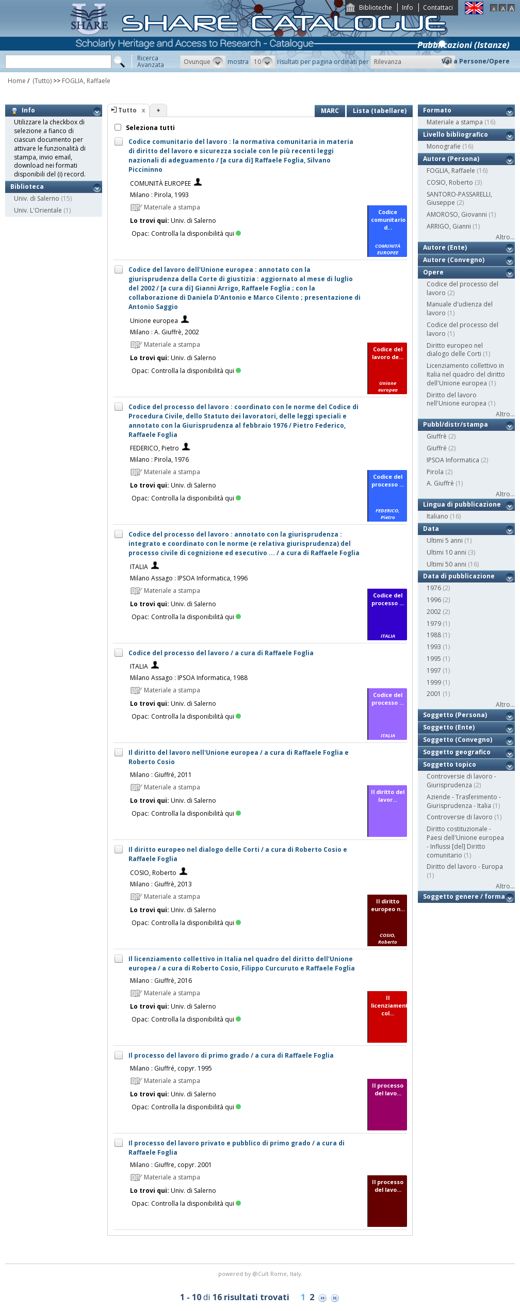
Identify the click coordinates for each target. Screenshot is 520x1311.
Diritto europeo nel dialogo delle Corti (455, 350)
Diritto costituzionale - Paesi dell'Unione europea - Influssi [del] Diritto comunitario (465, 841)
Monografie (444, 146)
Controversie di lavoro (460, 817)
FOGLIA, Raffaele (86, 80)
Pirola (435, 471)
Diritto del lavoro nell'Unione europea (456, 399)
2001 (434, 693)
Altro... (505, 237)
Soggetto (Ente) (449, 727)
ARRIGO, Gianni (449, 226)
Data (431, 528)
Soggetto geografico (457, 752)
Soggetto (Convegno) (457, 739)
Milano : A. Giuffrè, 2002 (164, 332)
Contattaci (438, 7)
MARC (330, 110)
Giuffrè (437, 436)
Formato (437, 110)
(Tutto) (41, 80)
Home (17, 80)
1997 (434, 670)
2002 (434, 611)
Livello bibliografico (455, 134)
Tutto (127, 110)
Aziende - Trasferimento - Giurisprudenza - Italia (464, 801)
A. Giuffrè (440, 483)
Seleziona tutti (149, 127)
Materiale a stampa (455, 122)
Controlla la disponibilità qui (196, 233)
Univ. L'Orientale (38, 210)
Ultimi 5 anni (445, 540)
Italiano (437, 516)
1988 (434, 634)
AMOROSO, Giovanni (457, 214)
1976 (434, 588)
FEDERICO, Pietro (154, 448)
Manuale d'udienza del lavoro (460, 308)
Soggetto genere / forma (464, 896)
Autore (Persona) (451, 158)
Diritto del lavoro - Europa (465, 866)
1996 (434, 599)
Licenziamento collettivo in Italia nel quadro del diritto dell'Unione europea (466, 374)
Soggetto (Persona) (455, 714)
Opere (433, 272)
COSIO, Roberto (153, 872)
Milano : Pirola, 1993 (159, 194)
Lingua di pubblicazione (462, 504)
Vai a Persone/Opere (476, 61)
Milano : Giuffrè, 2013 (161, 884)
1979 (434, 623)
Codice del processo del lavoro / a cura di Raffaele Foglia (221, 653)
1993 (434, 646)
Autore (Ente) (445, 247)
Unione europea (154, 320)
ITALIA (139, 566)
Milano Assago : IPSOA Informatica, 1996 (189, 578)
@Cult (261, 1273)
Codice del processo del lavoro (462, 288)
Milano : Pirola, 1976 (159, 459)
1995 (434, 658)
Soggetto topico (449, 764)
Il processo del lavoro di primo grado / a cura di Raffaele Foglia (231, 1055)
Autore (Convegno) (453, 259)
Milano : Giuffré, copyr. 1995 (171, 1068)
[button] (203, 62)
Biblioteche (375, 7)
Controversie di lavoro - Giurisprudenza (461, 780)
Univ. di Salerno (36, 198)
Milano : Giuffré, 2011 (161, 774)
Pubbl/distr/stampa (455, 424)
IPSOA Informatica (453, 460)
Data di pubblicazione (459, 576)
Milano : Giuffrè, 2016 (161, 980)
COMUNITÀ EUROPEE (160, 183)
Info (407, 7)
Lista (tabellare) (380, 110)
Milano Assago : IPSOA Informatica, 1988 (189, 677)
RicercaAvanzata (150, 61)
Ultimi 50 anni (446, 564)
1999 (434, 682)
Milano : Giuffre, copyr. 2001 (171, 1164)
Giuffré (437, 448)
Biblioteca (27, 186)
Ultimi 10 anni (446, 552)
